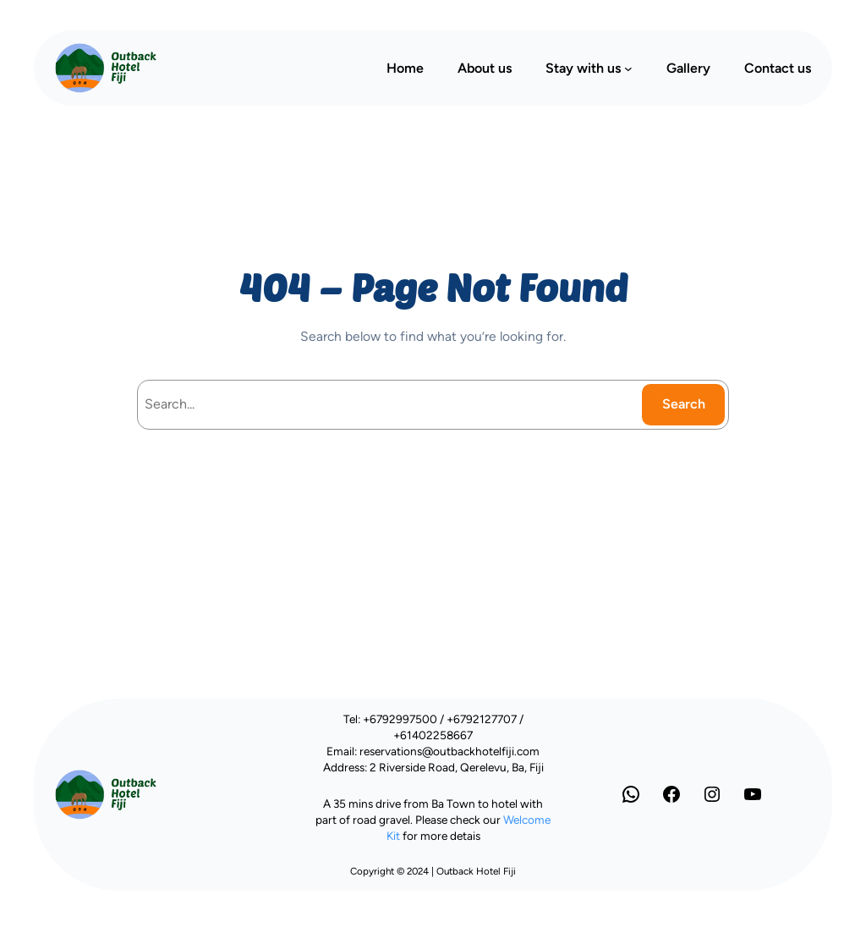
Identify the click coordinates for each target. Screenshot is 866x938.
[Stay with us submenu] (628, 67)
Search (683, 404)
